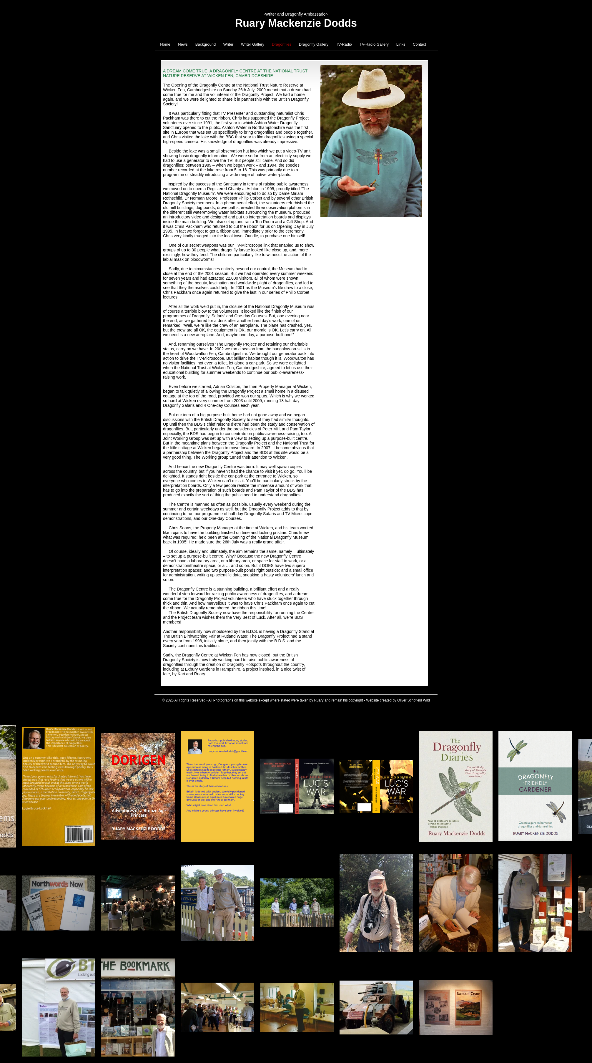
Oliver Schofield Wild (413, 700)
